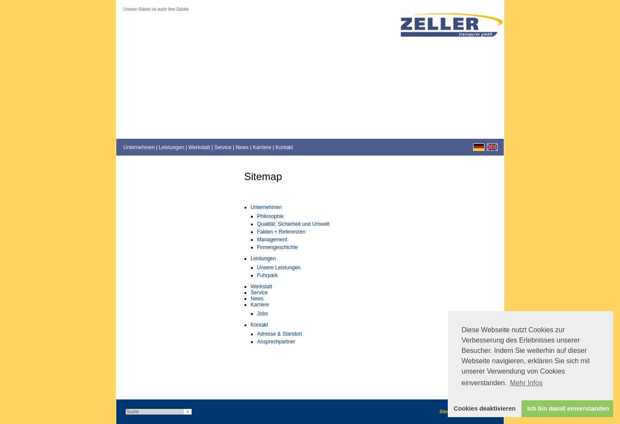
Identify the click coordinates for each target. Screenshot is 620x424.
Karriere (262, 147)
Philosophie (270, 216)
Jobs (262, 314)
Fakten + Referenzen (281, 232)
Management (272, 240)
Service (223, 147)
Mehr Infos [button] (526, 383)
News (242, 147)
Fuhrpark (267, 275)
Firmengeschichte (277, 247)
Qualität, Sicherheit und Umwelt (293, 224)
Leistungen (171, 147)
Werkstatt (199, 147)
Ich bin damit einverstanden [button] (568, 408)
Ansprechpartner (276, 342)
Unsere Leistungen (279, 268)
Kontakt (284, 147)
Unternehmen (139, 147)
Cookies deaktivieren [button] (485, 408)
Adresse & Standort (279, 334)
